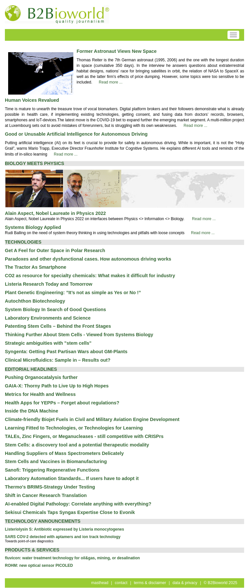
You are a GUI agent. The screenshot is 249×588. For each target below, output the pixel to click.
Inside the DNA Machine (31, 411)
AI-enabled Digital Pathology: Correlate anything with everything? (78, 503)
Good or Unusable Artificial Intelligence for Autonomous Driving (76, 134)
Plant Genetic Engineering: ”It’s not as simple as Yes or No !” (73, 292)
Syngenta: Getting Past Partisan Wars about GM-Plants (66, 351)
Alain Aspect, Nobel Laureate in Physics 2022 (55, 213)
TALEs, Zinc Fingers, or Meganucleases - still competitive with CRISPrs (84, 436)
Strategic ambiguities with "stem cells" (48, 343)
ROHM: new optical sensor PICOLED (39, 565)
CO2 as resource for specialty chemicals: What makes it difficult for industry (90, 275)
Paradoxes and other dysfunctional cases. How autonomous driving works (88, 259)
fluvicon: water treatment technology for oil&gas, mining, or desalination (72, 558)
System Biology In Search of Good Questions (55, 309)
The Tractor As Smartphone (35, 267)
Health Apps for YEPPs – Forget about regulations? (62, 402)
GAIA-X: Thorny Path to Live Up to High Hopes (57, 385)
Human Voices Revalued (32, 100)
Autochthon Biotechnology (35, 301)
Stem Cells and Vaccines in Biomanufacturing (56, 461)
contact (121, 582)
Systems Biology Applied (33, 227)
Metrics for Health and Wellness (40, 394)
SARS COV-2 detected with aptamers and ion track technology (63, 537)
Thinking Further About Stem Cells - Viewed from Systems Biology (79, 334)
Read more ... (111, 82)
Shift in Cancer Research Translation (46, 495)
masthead (100, 582)
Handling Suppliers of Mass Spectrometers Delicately (64, 453)
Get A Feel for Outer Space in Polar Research (55, 250)
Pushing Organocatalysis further (41, 377)
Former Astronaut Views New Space (117, 51)
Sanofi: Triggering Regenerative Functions (52, 470)
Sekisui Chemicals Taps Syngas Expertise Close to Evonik (70, 512)
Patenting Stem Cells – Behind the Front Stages (58, 326)
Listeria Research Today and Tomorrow (48, 284)
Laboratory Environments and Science (48, 318)
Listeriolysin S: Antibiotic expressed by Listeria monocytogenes (64, 529)
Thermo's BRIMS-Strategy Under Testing (50, 487)
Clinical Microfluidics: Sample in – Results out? (57, 360)
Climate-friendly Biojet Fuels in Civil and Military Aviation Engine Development (92, 419)
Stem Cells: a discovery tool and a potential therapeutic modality (77, 444)
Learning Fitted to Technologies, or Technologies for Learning (74, 427)
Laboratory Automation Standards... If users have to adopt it (72, 478)
